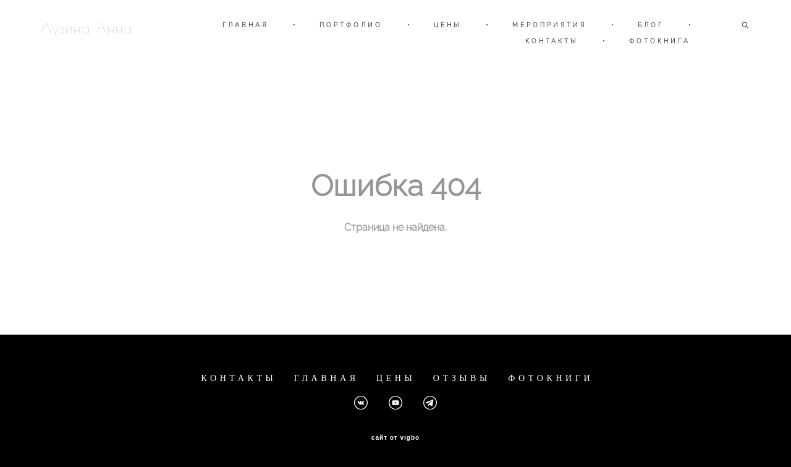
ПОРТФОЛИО (351, 25)
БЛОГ (651, 25)
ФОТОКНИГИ (550, 378)
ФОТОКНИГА (659, 41)
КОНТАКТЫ (551, 41)
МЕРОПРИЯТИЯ (549, 25)
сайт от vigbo (395, 438)
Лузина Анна (86, 27)
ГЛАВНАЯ (245, 25)
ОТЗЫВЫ (462, 378)
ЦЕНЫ (447, 25)
